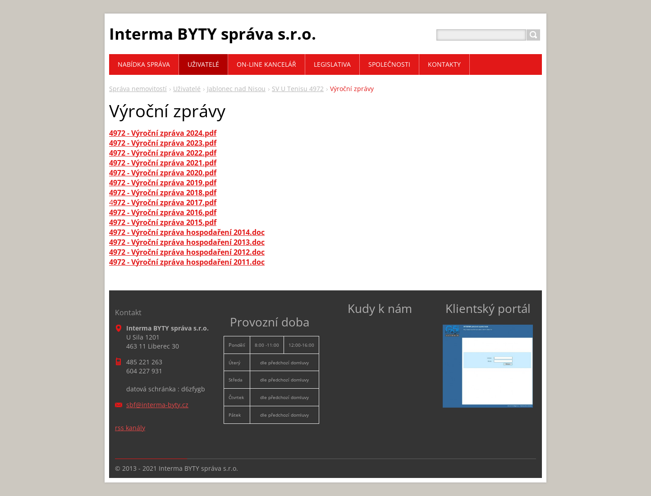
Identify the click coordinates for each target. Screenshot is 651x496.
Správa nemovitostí (138, 88)
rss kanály (130, 427)
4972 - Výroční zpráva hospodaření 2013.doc (187, 242)
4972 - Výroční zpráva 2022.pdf (162, 153)
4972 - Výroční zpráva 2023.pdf (162, 143)
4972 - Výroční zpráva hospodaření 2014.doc (187, 232)
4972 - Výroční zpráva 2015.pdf (162, 222)
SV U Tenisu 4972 (298, 88)
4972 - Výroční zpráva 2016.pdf (162, 212)
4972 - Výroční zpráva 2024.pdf (162, 133)
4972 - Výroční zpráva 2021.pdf (162, 163)
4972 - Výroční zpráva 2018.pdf (162, 192)
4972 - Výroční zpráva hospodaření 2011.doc (187, 262)
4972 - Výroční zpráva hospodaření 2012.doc (187, 252)
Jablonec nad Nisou (236, 88)
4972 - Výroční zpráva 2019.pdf (162, 183)
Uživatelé (187, 88)
